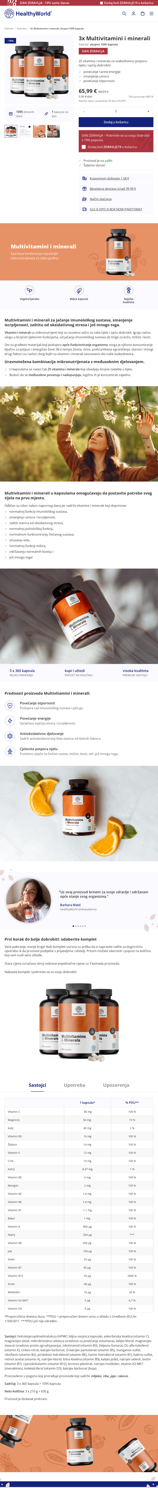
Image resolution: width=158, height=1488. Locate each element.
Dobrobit (21, 28)
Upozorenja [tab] (116, 1085)
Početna (9, 28)
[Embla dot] (73, 926)
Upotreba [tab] (74, 1085)
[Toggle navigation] (151, 13)
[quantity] (116, 111)
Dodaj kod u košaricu (128, 3)
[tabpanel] (79, 1246)
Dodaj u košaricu (116, 122)
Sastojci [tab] (37, 1085)
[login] (133, 13)
